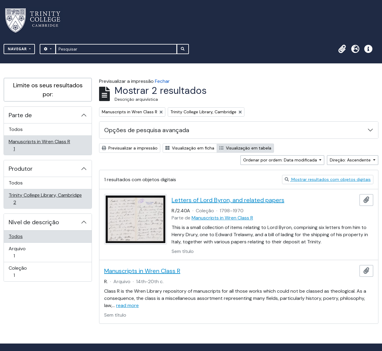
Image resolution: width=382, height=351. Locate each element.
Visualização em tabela (245, 148)
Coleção (22, 271)
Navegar (18, 48)
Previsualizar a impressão (130, 148)
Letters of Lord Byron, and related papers (228, 200)
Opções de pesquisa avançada (146, 130)
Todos (16, 129)
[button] (342, 49)
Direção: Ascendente (351, 160)
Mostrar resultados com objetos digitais (328, 179)
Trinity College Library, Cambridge (45, 198)
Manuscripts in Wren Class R (39, 145)
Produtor (21, 169)
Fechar (162, 81)
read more (127, 305)
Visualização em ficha (189, 148)
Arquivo (22, 252)
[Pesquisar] (116, 49)
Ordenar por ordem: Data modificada (280, 160)
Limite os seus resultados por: (48, 89)
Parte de (20, 115)
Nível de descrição (34, 222)
